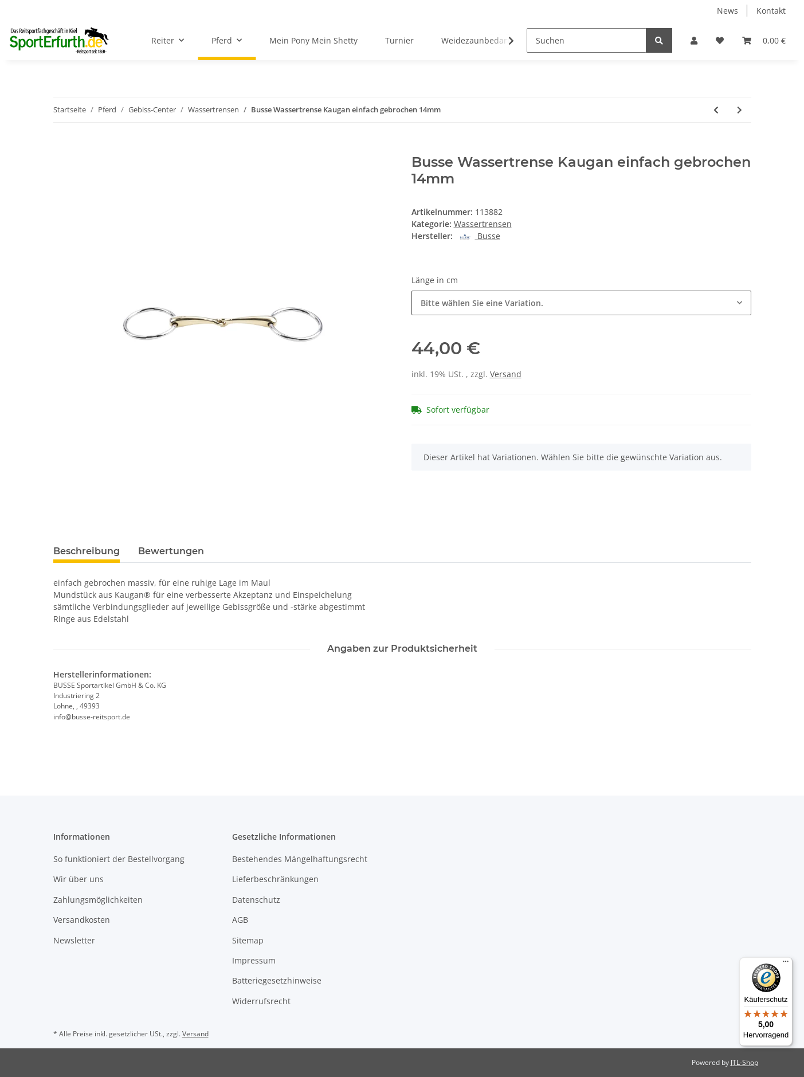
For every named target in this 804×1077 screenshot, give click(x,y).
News (727, 10)
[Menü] (786, 964)
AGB (240, 919)
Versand (505, 374)
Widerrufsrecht (261, 1001)
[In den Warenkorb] (62, 148)
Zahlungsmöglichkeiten (98, 899)
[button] (694, 40)
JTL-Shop (744, 1062)
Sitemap (248, 940)
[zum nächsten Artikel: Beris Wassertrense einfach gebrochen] (739, 109)
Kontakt (771, 10)
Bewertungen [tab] (171, 551)
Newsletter (74, 940)
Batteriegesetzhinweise (276, 980)
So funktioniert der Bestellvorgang (119, 858)
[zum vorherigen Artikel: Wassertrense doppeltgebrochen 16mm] (716, 109)
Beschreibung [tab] (86, 551)
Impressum (254, 960)
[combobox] (581, 303)
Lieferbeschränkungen (275, 879)
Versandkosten (81, 919)
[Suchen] (586, 40)
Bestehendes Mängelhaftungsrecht (299, 858)
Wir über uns (78, 879)
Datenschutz (256, 899)
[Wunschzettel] (720, 40)
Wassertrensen (483, 223)
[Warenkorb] (764, 40)
